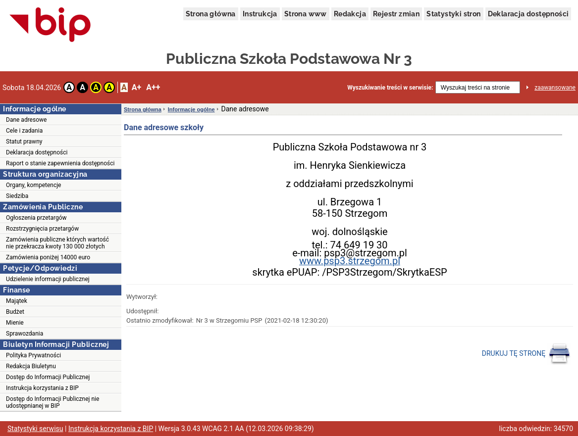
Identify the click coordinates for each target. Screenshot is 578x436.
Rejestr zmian (396, 14)
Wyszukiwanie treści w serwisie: (390, 87)
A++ (153, 87)
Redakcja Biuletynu (31, 366)
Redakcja (350, 14)
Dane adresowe (26, 119)
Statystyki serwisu (35, 429)
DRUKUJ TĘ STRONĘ (526, 354)
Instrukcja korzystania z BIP (42, 388)
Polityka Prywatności (33, 355)
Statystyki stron (453, 14)
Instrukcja (260, 14)
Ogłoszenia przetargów (36, 217)
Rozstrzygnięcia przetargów (42, 228)
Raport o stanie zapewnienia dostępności (60, 163)
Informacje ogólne (191, 109)
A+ (136, 87)
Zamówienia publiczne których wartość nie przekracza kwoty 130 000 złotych (57, 243)
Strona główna (211, 14)
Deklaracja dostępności (528, 14)
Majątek (16, 300)
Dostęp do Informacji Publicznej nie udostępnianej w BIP (52, 402)
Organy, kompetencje (33, 185)
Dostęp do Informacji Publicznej (48, 377)
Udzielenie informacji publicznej (48, 279)
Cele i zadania (24, 130)
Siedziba (17, 196)
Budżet (15, 311)
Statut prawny (24, 141)
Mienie (15, 322)
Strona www (305, 14)
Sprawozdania (24, 333)
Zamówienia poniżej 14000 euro (48, 257)
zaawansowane (555, 87)
